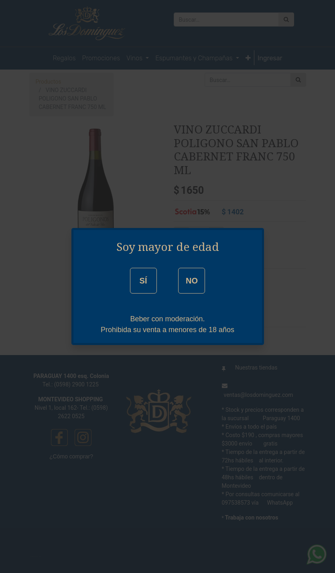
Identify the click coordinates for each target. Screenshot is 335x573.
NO (192, 280)
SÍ (143, 280)
